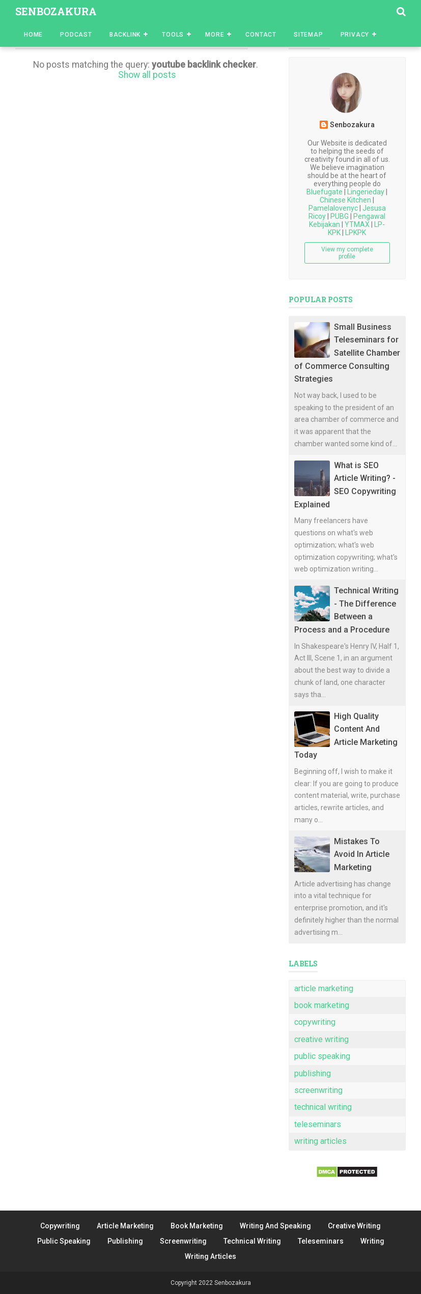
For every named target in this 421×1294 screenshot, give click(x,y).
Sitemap (308, 34)
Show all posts (147, 75)
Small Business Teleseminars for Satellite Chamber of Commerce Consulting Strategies (347, 353)
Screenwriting (183, 1241)
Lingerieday (365, 192)
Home (33, 34)
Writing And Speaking (275, 1226)
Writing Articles (210, 1256)
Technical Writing (252, 1241)
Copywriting (60, 1226)
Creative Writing (354, 1226)
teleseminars (317, 1124)
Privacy (355, 34)
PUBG (339, 216)
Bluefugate (324, 192)
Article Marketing (125, 1226)
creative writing (321, 1039)
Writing (372, 1241)
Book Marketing (197, 1226)
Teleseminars (321, 1241)
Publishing (125, 1241)
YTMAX (357, 224)
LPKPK (355, 232)
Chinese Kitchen (345, 200)
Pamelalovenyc (333, 208)
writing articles (320, 1141)
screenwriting (318, 1090)
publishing (312, 1073)
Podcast (76, 34)
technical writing (323, 1107)
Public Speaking (64, 1241)
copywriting (314, 1022)
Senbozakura (56, 11)
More (214, 34)
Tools (173, 34)
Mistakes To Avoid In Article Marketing (361, 854)
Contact (260, 34)
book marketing (321, 1005)
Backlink (125, 34)
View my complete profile (347, 253)
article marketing (323, 988)
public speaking (322, 1056)
